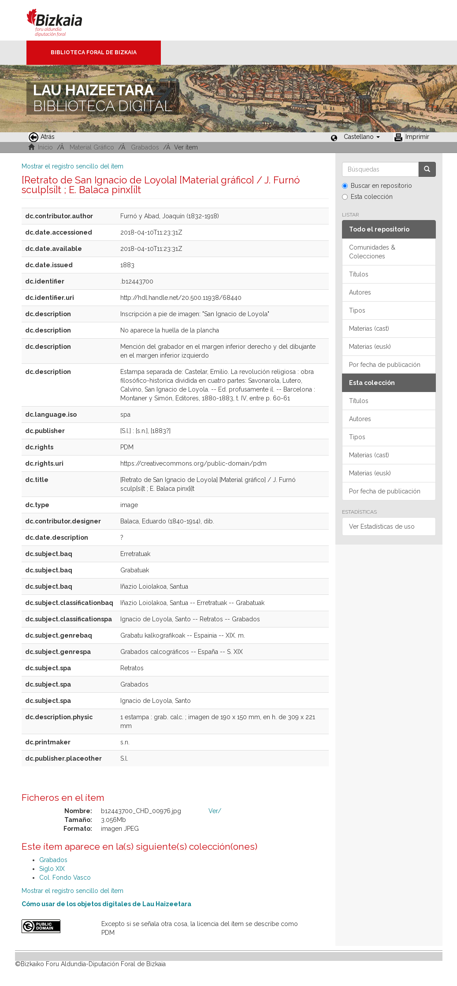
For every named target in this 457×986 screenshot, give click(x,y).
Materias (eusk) (370, 346)
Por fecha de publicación (384, 364)
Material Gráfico (92, 147)
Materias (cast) (369, 328)
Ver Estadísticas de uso (382, 526)
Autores (360, 292)
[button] (361, 136)
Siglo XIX (52, 868)
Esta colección (367, 196)
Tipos (357, 310)
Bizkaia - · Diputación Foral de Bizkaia (63, 20)
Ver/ (214, 810)
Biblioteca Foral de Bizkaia (94, 52)
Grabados (145, 147)
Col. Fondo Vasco (65, 877)
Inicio (45, 147)
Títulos (358, 274)
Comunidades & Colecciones (372, 252)
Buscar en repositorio (377, 185)
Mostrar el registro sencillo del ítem (72, 166)
